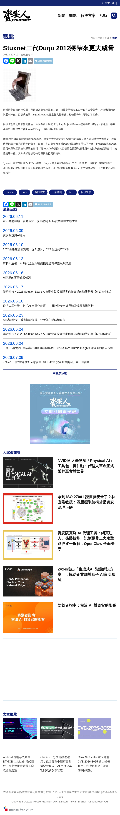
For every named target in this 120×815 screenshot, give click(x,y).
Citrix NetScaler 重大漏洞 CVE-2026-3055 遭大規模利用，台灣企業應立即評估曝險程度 (94, 764)
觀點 (73, 15)
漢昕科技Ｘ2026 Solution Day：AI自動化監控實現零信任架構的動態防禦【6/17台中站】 (58, 291)
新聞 (61, 15)
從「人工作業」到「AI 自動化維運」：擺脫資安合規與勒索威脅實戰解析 (48, 305)
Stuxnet (10, 192)
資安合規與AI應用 (14, 235)
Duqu (24, 192)
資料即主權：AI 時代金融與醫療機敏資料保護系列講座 (37, 263)
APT (71, 192)
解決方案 (87, 15)
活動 (103, 15)
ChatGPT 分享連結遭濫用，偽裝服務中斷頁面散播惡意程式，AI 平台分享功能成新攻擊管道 (56, 764)
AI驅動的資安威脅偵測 (17, 277)
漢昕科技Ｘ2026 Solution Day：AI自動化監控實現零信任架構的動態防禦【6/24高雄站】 (58, 334)
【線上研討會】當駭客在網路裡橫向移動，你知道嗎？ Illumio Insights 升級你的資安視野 (58, 348)
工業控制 (57, 192)
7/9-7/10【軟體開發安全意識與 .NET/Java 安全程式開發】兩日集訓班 (46, 362)
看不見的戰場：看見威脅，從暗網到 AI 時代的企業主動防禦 (40, 221)
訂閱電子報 (108, 3)
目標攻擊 (86, 192)
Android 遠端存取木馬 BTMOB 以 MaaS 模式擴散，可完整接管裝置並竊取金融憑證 (18, 764)
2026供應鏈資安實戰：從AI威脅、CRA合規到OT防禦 (36, 249)
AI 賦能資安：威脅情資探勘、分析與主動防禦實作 (34, 319)
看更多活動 (60, 373)
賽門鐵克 (40, 192)
